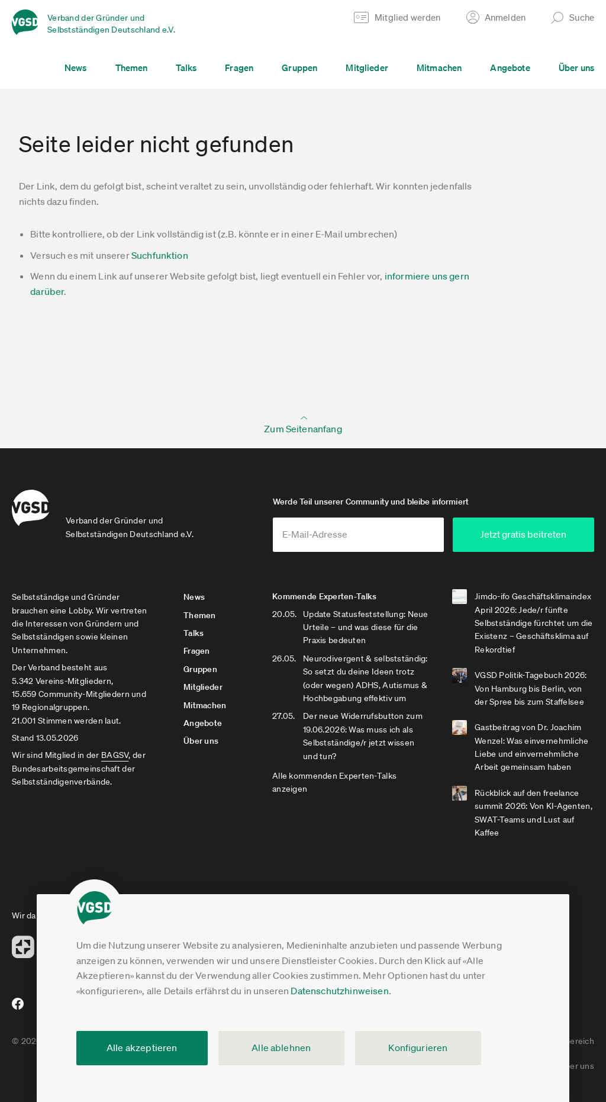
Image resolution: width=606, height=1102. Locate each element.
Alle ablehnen (281, 1047)
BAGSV (114, 755)
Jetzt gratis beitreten (523, 534)
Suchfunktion (159, 255)
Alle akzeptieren (142, 1047)
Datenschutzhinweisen (339, 991)
